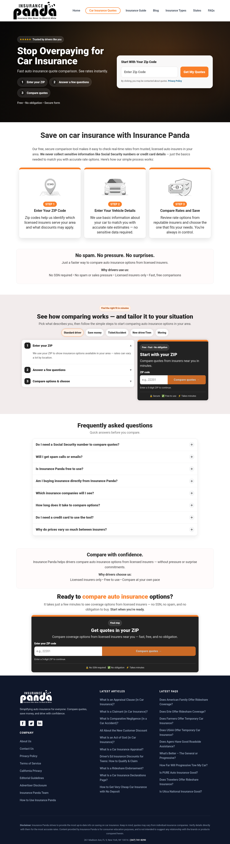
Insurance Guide (136, 10)
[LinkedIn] (39, 723)
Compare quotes (187, 379)
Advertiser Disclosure (33, 785)
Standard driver (72, 332)
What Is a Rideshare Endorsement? (121, 768)
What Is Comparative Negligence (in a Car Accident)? (123, 721)
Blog (156, 10)
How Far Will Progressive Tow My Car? (184, 765)
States (197, 10)
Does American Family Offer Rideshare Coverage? (184, 702)
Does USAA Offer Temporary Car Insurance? (180, 732)
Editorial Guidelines (32, 778)
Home (76, 10)
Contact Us (27, 748)
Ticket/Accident (117, 332)
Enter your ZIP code (45, 643)
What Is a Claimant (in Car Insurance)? (124, 711)
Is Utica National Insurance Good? (181, 791)
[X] (31, 723)
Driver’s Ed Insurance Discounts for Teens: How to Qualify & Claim (121, 759)
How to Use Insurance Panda (38, 800)
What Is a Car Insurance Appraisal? (121, 749)
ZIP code (145, 372)
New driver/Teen (142, 332)
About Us (25, 741)
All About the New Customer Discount (123, 730)
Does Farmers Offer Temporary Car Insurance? (181, 721)
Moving (162, 332)
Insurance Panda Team (34, 793)
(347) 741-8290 (138, 840)
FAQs (211, 10)
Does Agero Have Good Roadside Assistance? (180, 744)
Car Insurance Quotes (102, 10)
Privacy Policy (175, 81)
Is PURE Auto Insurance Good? (179, 772)
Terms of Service (30, 763)
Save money (95, 332)
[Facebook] (23, 723)
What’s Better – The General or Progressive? (179, 756)
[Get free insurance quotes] (149, 72)
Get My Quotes (194, 72)
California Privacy (31, 771)
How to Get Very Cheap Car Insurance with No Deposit (123, 789)
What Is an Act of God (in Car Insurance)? (118, 740)
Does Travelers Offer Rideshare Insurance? (179, 782)
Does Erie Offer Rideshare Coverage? (183, 711)
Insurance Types (175, 10)
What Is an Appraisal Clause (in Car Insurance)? (122, 702)
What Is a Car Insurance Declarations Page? (123, 778)
